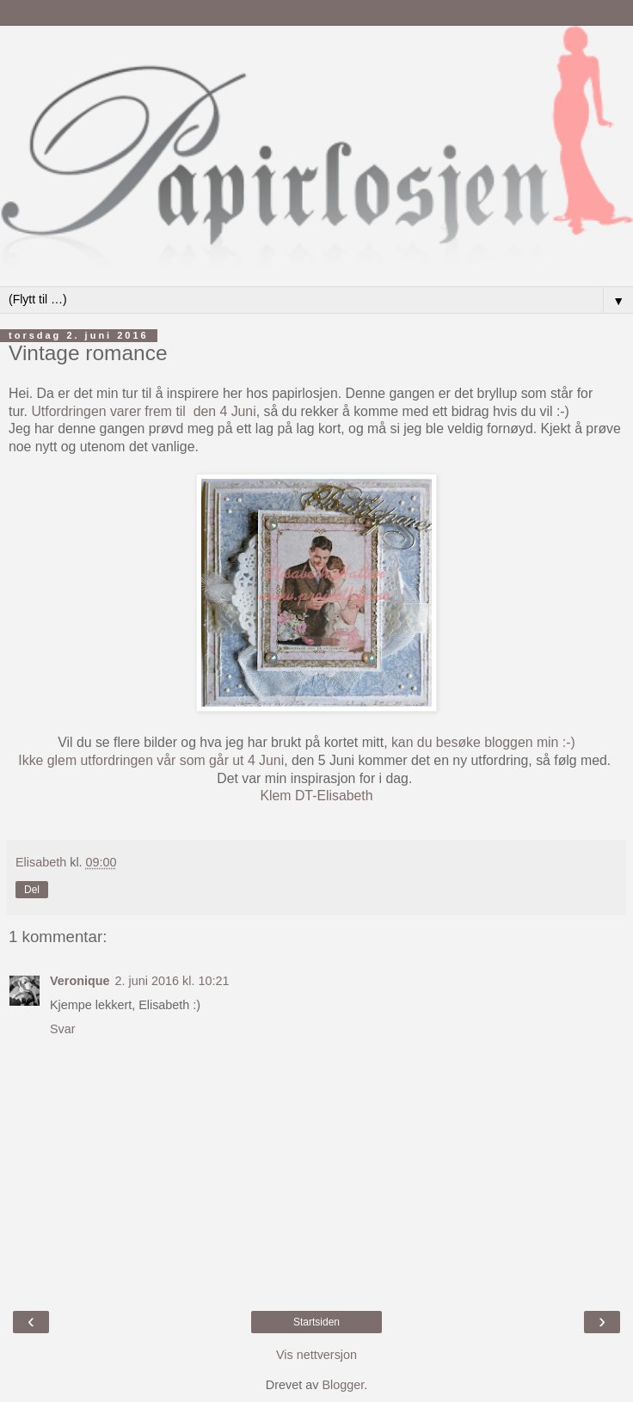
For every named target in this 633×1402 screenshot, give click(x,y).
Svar (63, 1029)
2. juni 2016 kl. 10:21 (172, 981)
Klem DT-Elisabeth (316, 795)
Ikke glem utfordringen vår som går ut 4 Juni (151, 760)
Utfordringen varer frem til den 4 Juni (143, 411)
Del (32, 890)
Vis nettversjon (316, 1355)
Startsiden (316, 1322)
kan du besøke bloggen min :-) (481, 742)
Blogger (343, 1385)
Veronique (80, 981)
